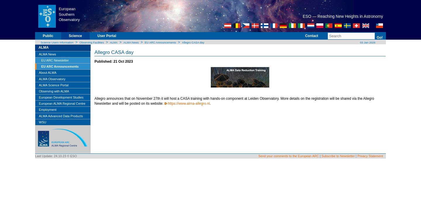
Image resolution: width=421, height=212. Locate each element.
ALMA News (131, 42)
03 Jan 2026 (367, 42)
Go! (380, 38)
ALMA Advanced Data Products (61, 116)
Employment (47, 109)
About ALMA (47, 72)
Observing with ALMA (54, 91)
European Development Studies (61, 97)
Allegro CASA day (193, 42)
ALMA (114, 42)
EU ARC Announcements (160, 42)
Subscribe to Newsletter (338, 156)
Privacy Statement (370, 156)
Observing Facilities (92, 42)
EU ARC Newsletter (55, 60)
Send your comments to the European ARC (288, 156)
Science (75, 36)
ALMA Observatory (52, 79)
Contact (311, 36)
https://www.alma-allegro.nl (189, 103)
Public (48, 36)
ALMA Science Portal (53, 85)
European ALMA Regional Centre (62, 103)
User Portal (106, 36)
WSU (42, 122)
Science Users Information (57, 42)
